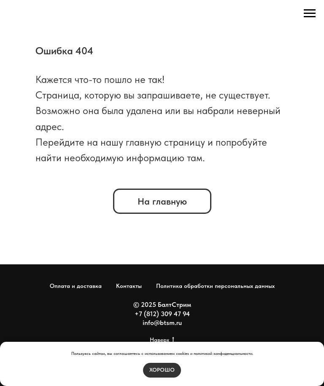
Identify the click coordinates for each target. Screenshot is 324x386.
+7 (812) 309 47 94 (162, 314)
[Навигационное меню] (310, 13)
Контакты (129, 285)
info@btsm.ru (162, 323)
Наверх (162, 340)
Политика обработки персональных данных (215, 285)
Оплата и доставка (76, 285)
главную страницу (165, 142)
